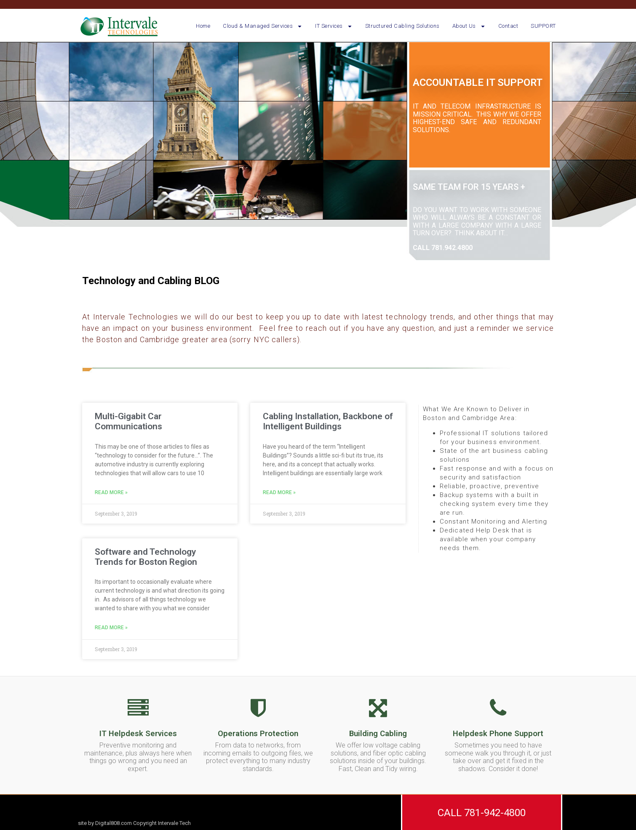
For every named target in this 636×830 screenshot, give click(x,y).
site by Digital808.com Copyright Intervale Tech (134, 823)
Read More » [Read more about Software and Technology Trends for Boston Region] (111, 627)
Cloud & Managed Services (262, 26)
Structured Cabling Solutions (402, 26)
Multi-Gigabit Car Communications (128, 421)
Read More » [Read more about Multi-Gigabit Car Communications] (111, 492)
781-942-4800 (495, 813)
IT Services (334, 26)
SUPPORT (543, 26)
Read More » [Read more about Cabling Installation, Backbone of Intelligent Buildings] (279, 492)
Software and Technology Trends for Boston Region (146, 557)
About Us (469, 26)
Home (203, 26)
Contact (508, 26)
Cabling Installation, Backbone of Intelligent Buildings (328, 421)
